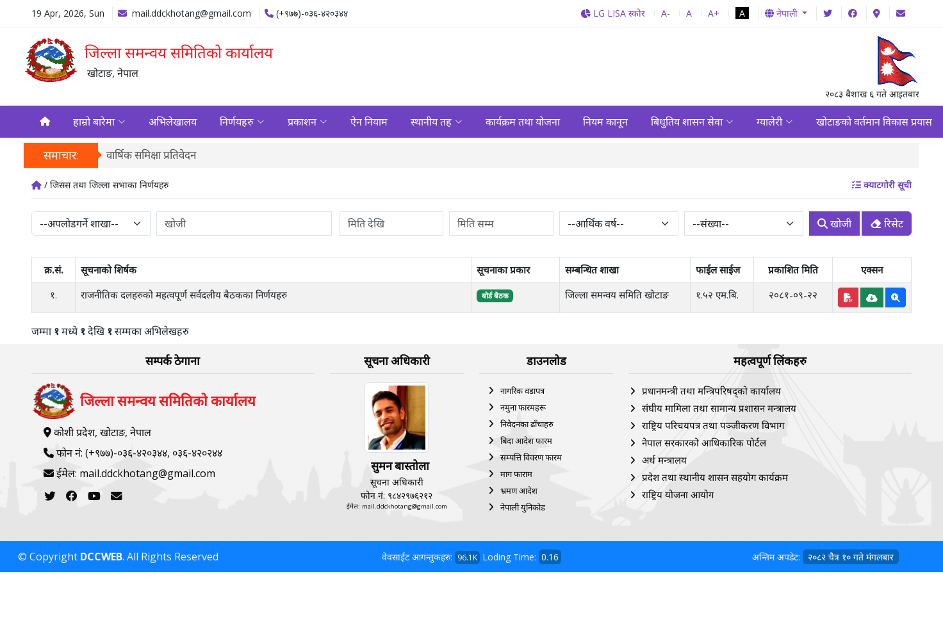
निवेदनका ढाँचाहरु (527, 425)
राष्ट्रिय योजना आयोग (678, 495)
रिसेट (886, 225)
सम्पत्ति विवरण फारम (531, 458)
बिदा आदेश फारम (526, 442)
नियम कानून (605, 122)
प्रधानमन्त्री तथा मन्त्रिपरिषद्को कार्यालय (711, 392)
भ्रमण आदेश (518, 492)
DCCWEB (101, 558)
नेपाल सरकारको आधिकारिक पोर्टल (704, 443)
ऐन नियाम (369, 122)
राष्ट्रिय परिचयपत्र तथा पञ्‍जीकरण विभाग (713, 426)
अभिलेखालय (173, 122)
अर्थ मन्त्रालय (664, 461)
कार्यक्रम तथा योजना (523, 122)
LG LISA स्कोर (612, 13)
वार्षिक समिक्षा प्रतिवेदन (151, 156)
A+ (713, 13)
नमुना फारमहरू (523, 408)
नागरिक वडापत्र (522, 392)
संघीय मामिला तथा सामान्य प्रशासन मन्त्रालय (719, 409)
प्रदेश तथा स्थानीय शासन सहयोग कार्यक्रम (715, 478)
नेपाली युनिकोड (522, 508)
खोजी (834, 225)
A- (665, 13)
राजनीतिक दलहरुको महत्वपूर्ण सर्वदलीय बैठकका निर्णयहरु (184, 295)
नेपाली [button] (782, 13)
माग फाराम (516, 475)
